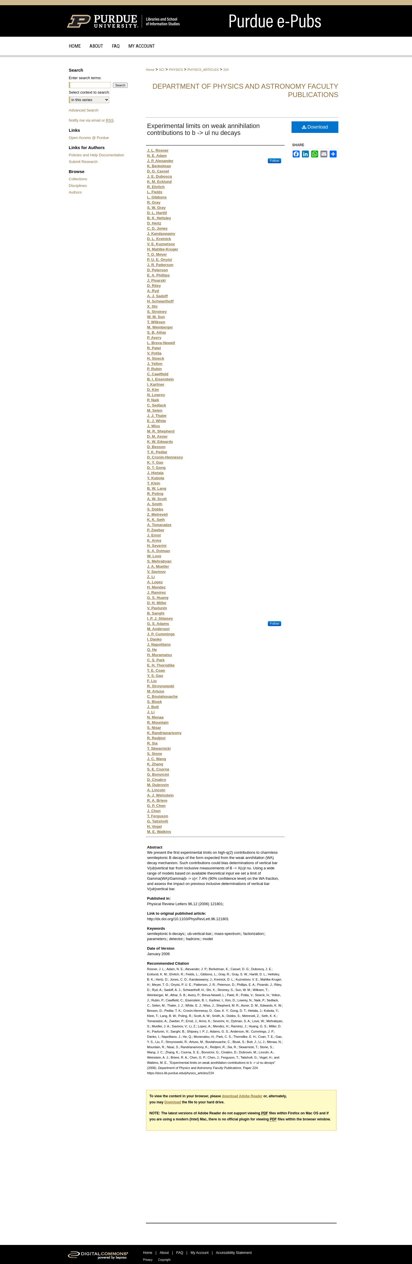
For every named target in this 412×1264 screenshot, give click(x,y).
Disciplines (78, 185)
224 (226, 69)
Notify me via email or (91, 120)
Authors (75, 192)
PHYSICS (176, 69)
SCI (161, 69)
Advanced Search (84, 110)
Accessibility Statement (234, 1253)
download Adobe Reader (242, 1096)
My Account (200, 1253)
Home (150, 69)
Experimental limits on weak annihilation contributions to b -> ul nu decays (203, 129)
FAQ (179, 1253)
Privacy (148, 1259)
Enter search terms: (85, 78)
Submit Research (83, 161)
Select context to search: (89, 92)
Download (315, 127)
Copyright (164, 1259)
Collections (78, 179)
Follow (274, 160)
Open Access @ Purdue (89, 138)
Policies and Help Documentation (96, 155)
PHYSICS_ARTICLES (203, 69)
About (164, 1253)
